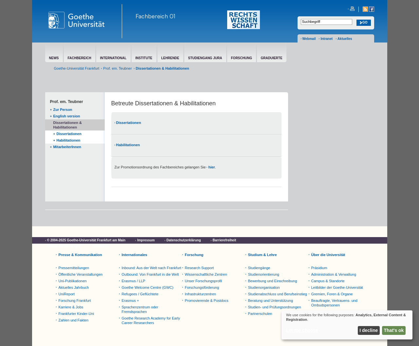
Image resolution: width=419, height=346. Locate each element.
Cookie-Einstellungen (64, 246)
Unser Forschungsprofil (203, 281)
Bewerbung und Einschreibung (272, 281)
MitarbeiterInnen (67, 147)
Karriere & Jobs (71, 307)
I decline (368, 330)
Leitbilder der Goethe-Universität (337, 287)
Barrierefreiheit (224, 240)
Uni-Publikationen (73, 281)
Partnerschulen (260, 314)
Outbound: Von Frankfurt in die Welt (150, 274)
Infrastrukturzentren (200, 294)
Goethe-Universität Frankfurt (77, 68)
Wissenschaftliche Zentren (206, 274)
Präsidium (319, 268)
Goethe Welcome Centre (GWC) (147, 287)
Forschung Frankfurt (75, 301)
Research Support (199, 268)
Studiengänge (259, 268)
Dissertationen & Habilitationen (67, 125)
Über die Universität (328, 255)
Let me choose (302, 330)
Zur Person (62, 110)
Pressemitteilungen (74, 268)
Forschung (194, 255)
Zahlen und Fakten (74, 320)
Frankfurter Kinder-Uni (76, 314)
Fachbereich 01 (155, 16)
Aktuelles (344, 39)
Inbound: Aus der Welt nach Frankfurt (151, 268)
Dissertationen (69, 134)
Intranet (326, 39)
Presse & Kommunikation (80, 255)
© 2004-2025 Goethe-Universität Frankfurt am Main (86, 240)
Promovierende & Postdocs (206, 301)
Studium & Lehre (262, 255)
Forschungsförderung (202, 287)
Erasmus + (130, 301)
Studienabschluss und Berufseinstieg (277, 294)
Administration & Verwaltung (333, 274)
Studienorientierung (263, 274)
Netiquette (100, 246)
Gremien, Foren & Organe (332, 294)
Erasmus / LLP (133, 281)
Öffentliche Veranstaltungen (81, 274)
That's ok (394, 330)
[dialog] (347, 324)
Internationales (134, 255)
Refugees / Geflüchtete (140, 294)
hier (211, 167)
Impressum (146, 240)
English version (66, 116)
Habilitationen (69, 140)
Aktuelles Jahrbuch (74, 287)
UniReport (67, 294)
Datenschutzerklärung (184, 240)
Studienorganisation (264, 287)
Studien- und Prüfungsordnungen (274, 307)
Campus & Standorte (328, 281)
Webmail (309, 39)
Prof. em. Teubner (117, 68)
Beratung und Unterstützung (270, 301)
